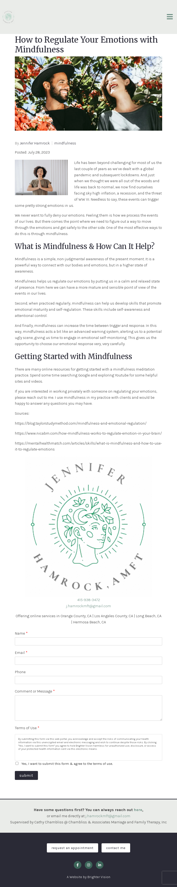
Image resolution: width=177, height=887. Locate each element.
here (138, 809)
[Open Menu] (170, 17)
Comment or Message (35, 691)
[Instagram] (88, 865)
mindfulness (65, 143)
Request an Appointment (72, 848)
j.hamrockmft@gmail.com (88, 606)
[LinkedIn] (99, 865)
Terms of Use (27, 728)
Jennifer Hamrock (35, 143)
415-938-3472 (88, 599)
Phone (20, 672)
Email (21, 652)
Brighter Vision (98, 877)
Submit (26, 775)
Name (21, 633)
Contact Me (115, 848)
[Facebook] (77, 865)
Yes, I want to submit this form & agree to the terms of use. (67, 764)
